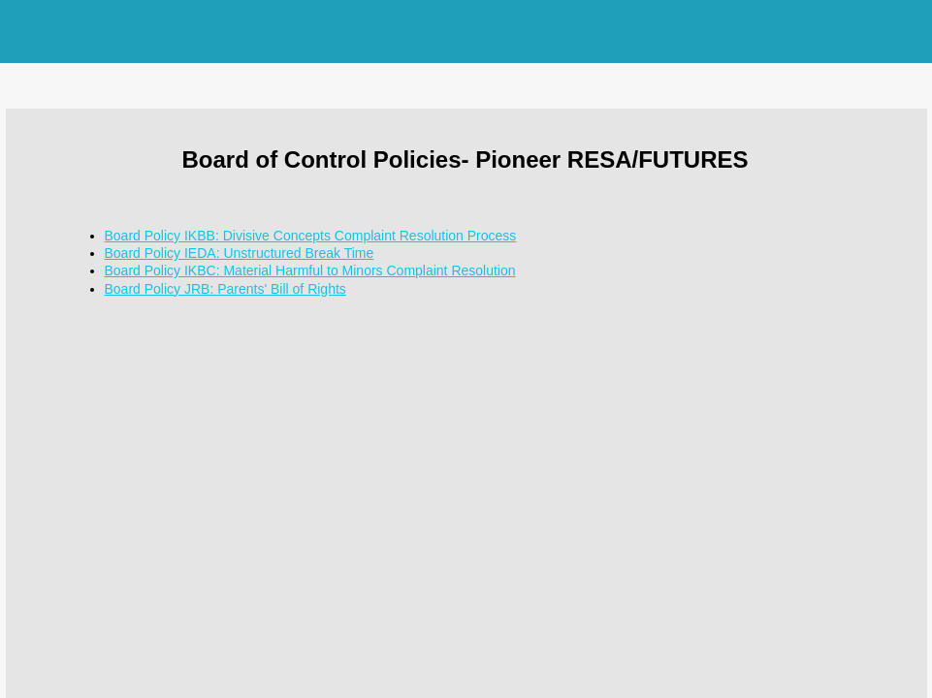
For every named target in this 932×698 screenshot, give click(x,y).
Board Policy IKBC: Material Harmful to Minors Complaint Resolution (310, 270)
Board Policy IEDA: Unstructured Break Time (239, 253)
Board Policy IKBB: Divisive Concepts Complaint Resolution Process (311, 235)
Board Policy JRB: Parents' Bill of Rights (225, 289)
